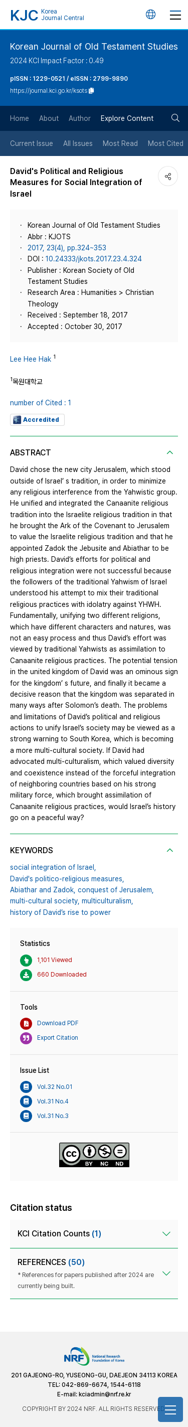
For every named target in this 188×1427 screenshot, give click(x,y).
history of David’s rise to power (60, 912)
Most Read (120, 143)
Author (80, 118)
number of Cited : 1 (40, 403)
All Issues (78, 143)
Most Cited (165, 143)
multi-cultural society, (45, 901)
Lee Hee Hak (30, 359)
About (49, 118)
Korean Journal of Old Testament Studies (94, 46)
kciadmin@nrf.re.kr (105, 1394)
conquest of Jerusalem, (116, 890)
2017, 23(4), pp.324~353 (67, 248)
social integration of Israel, (53, 867)
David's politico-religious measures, (67, 879)
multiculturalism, (107, 901)
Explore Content (127, 118)
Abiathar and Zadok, (43, 890)
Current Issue (31, 143)
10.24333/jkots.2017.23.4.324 (94, 259)
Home (19, 118)
